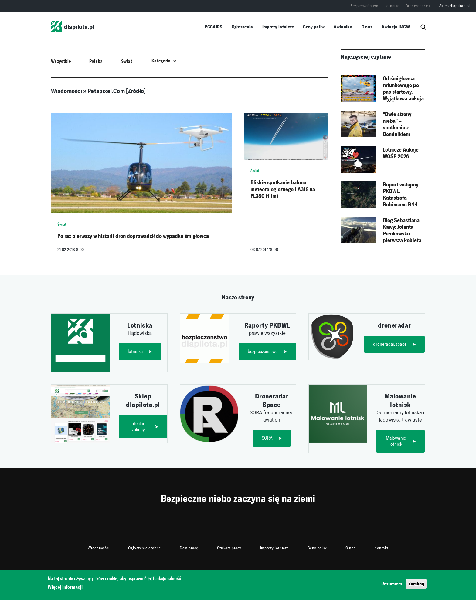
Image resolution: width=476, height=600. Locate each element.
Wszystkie (61, 61)
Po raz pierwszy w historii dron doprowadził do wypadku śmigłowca (133, 236)
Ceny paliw (314, 27)
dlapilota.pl (72, 26)
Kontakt (381, 548)
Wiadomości (99, 548)
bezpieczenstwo (263, 351)
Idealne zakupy (138, 426)
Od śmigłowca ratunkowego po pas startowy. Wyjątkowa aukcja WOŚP (403, 88)
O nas (367, 27)
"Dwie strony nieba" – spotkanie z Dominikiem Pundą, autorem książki (400, 124)
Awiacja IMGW (396, 27)
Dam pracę (189, 548)
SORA (267, 438)
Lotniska (391, 5)
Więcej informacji (65, 589)
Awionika (343, 27)
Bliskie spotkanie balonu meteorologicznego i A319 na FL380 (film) (282, 189)
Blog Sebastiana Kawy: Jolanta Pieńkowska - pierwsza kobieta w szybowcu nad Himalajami (402, 230)
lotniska (135, 351)
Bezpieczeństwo (364, 5)
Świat (126, 61)
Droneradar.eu (418, 5)
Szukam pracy (229, 548)
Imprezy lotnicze (278, 27)
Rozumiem (391, 585)
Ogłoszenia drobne (144, 548)
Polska (96, 61)
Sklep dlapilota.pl (454, 5)
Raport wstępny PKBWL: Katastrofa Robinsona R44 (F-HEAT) (400, 194)
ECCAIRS (214, 27)
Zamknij (416, 585)
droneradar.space (389, 344)
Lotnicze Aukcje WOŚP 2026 (401, 153)
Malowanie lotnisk (396, 441)
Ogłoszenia (242, 27)
